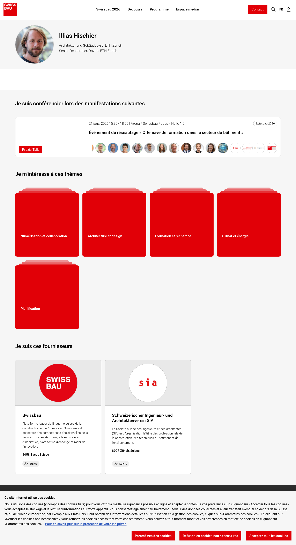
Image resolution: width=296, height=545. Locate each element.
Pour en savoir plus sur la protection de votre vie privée (85, 524)
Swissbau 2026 (108, 10)
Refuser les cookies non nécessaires (210, 536)
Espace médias (188, 10)
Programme (159, 10)
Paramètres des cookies (153, 536)
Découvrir (135, 10)
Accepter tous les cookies (268, 536)
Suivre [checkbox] (31, 463)
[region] (148, 518)
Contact (257, 10)
